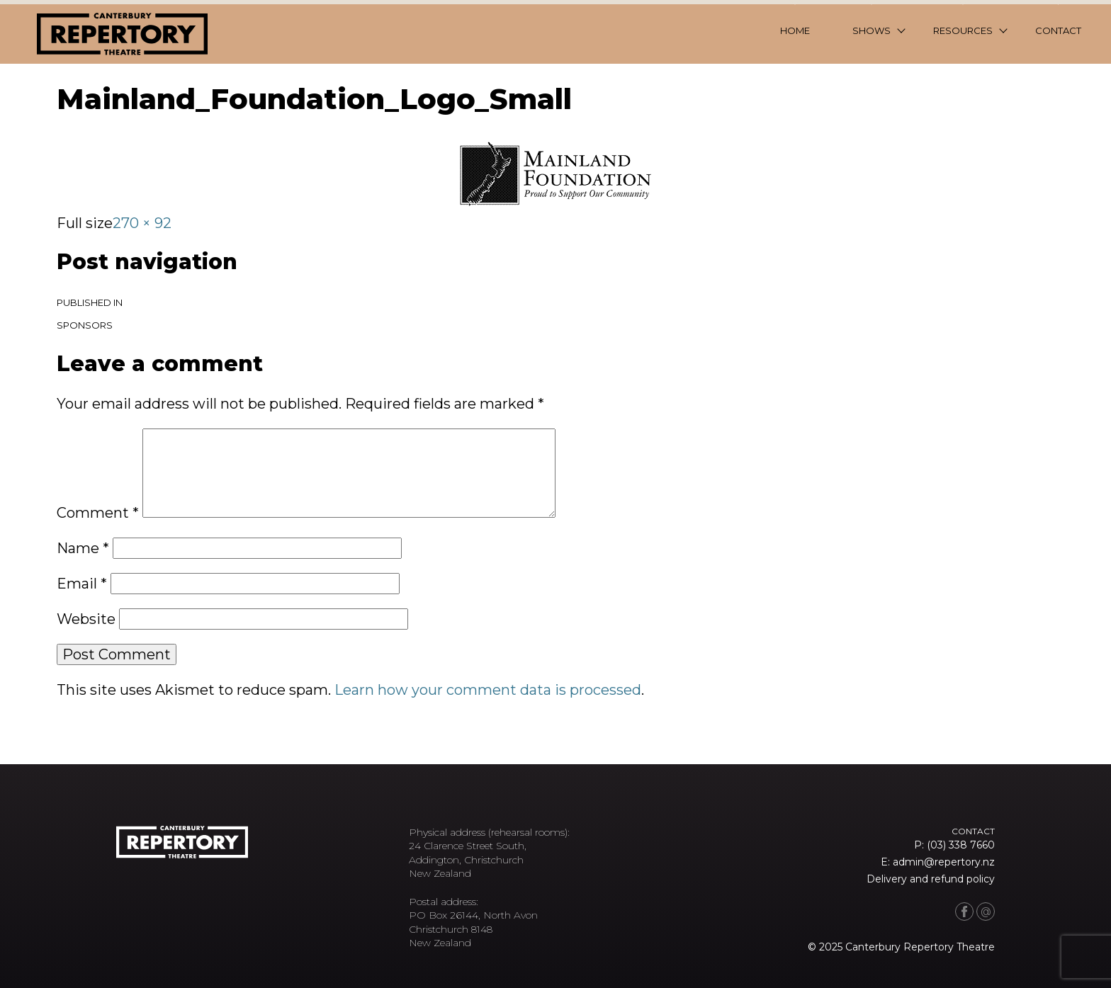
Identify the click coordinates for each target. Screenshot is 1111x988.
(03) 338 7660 (961, 845)
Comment (98, 512)
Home (795, 30)
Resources (963, 30)
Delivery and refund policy (931, 879)
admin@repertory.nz (944, 862)
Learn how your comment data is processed (487, 689)
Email (82, 583)
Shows (871, 30)
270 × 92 (142, 223)
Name (83, 548)
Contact (1058, 30)
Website (86, 619)
